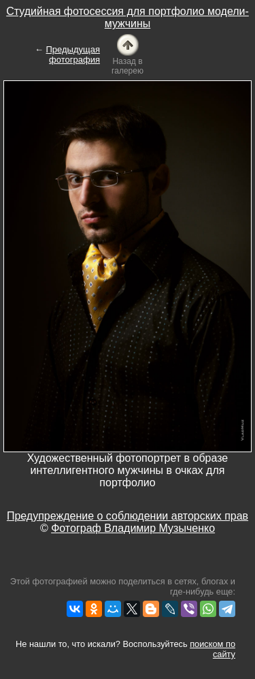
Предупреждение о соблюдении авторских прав (127, 516)
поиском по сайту (212, 649)
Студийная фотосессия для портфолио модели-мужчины (127, 17)
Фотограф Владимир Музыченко (133, 528)
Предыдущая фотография (73, 54)
